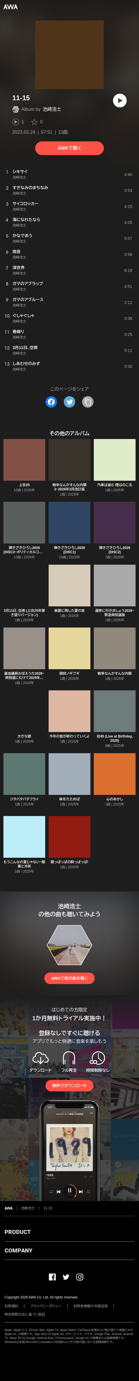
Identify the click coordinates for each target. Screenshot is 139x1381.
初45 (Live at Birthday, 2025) (114, 738)
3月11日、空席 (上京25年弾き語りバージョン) (24, 613)
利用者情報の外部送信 (91, 1306)
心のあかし (114, 799)
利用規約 (11, 1306)
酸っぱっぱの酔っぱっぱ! (69, 862)
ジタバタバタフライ (24, 799)
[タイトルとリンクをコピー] (88, 402)
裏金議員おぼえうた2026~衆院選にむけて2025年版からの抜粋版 (24, 678)
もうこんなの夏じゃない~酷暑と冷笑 (24, 864)
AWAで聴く (69, 148)
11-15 (47, 1208)
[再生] (120, 100)
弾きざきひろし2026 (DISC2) (114, 550)
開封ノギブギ (69, 674)
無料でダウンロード (69, 1085)
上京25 (24, 485)
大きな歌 (24, 736)
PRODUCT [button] (18, 1231)
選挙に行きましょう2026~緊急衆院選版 (114, 613)
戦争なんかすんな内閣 (115, 674)
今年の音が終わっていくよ (69, 736)
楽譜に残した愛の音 (69, 611)
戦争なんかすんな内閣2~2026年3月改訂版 (70, 487)
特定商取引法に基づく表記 (25, 1314)
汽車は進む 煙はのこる (114, 485)
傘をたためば (69, 799)
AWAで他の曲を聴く (69, 978)
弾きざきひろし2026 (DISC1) (69, 550)
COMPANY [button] (18, 1250)
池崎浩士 (52, 109)
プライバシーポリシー (46, 1306)
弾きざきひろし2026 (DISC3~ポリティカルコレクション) (24, 552)
